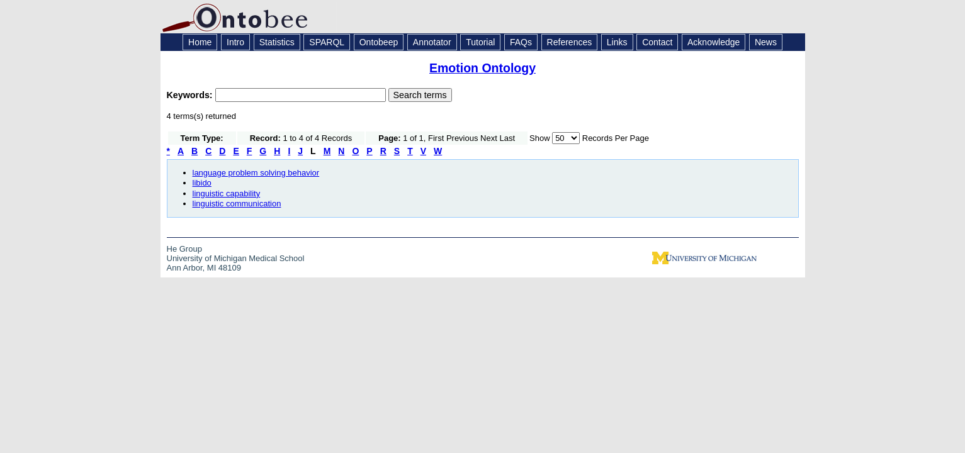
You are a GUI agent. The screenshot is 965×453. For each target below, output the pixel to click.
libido (202, 182)
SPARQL (326, 42)
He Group (184, 249)
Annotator (432, 42)
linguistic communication (237, 203)
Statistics (277, 42)
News (766, 42)
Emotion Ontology (482, 68)
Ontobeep (378, 42)
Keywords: (191, 95)
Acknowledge (713, 42)
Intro (235, 42)
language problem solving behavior (256, 172)
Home (200, 42)
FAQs (521, 42)
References (569, 42)
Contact (657, 42)
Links (617, 42)
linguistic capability (227, 193)
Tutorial (480, 42)
